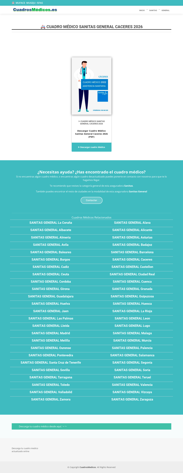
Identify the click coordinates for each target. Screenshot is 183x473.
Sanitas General (138, 191)
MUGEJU (31, 2)
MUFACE (20, 2)
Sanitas (128, 185)
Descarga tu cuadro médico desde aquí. (43, 426)
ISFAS (40, 2)
